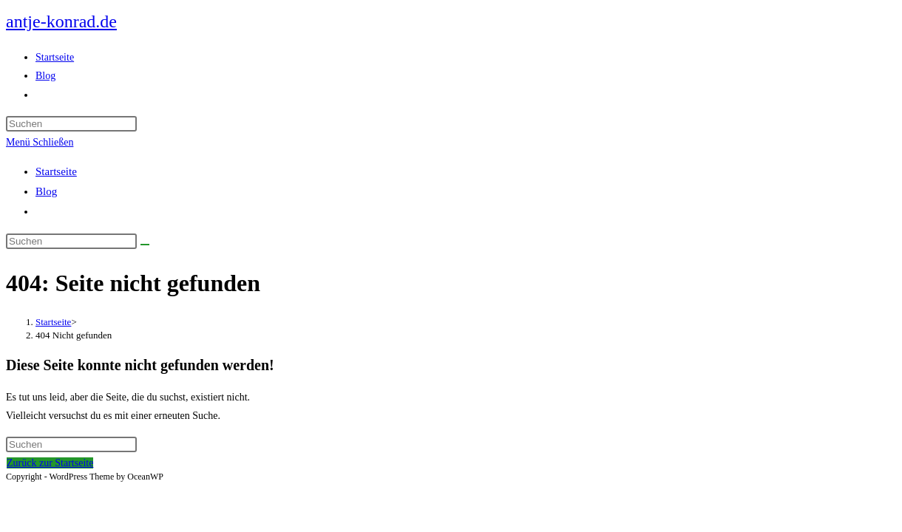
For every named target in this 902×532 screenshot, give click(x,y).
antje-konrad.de (61, 21)
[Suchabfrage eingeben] (71, 124)
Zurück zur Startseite (50, 462)
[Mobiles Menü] (39, 142)
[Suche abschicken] (145, 244)
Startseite (56, 171)
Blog (46, 191)
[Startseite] (53, 321)
